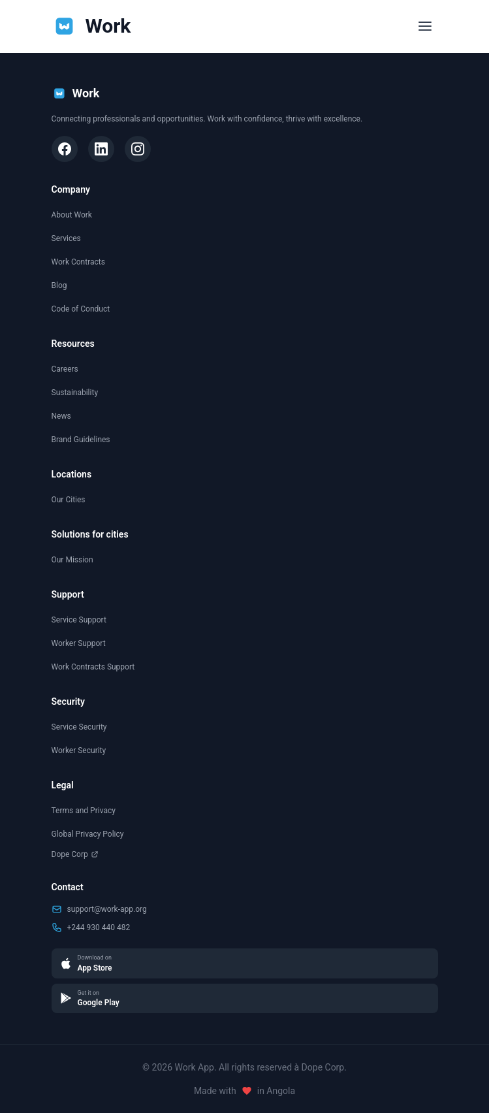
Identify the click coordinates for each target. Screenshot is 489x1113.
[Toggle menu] (425, 26)
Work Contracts (78, 261)
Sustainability (75, 392)
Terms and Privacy (84, 810)
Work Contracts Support (93, 666)
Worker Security (79, 750)
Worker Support (79, 643)
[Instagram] (138, 149)
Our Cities (69, 499)
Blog (59, 285)
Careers (65, 369)
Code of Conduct (81, 309)
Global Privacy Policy (88, 834)
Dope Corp (75, 854)
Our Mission (72, 559)
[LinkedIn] (101, 149)
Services (66, 238)
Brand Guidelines (81, 439)
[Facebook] (65, 149)
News (61, 416)
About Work (72, 214)
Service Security (79, 727)
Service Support (79, 619)
